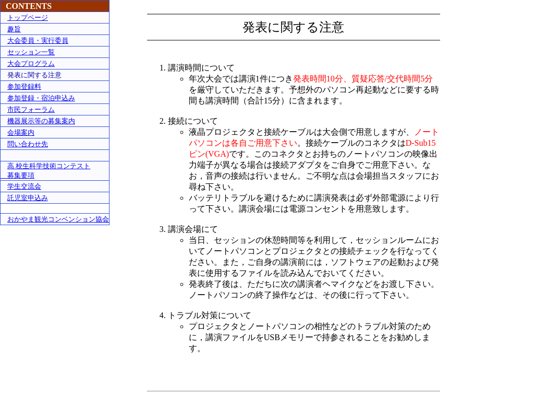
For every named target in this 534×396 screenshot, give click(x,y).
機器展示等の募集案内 (41, 121)
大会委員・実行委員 (37, 40)
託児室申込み (27, 198)
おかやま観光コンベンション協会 (58, 219)
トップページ (27, 17)
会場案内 (20, 132)
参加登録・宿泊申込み (41, 98)
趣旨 (14, 29)
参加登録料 (24, 86)
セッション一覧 (31, 52)
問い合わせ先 (27, 144)
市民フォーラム (31, 109)
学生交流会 (24, 186)
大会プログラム (31, 63)
